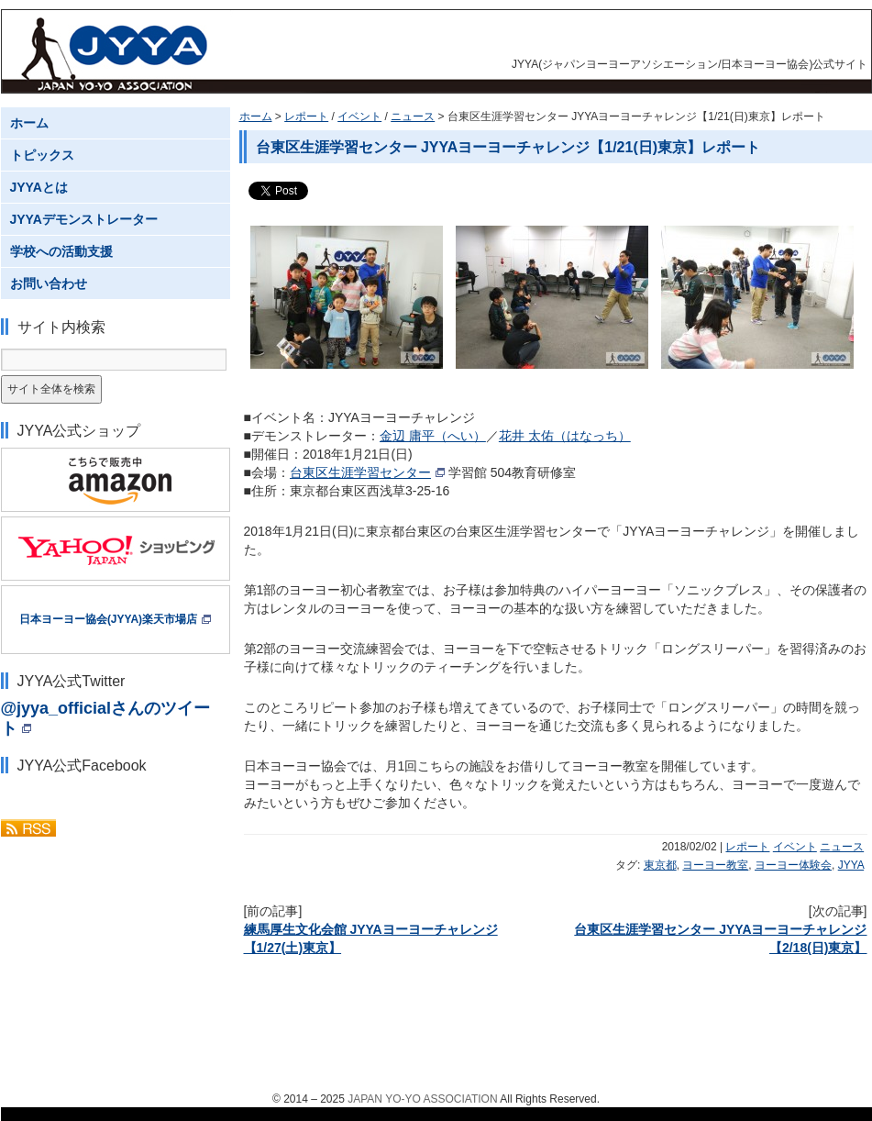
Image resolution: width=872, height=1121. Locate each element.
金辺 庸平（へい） (433, 435)
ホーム (255, 116)
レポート (306, 116)
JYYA (851, 865)
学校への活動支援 (61, 251)
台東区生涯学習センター (360, 472)
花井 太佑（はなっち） (565, 435)
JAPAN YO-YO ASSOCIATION (422, 1099)
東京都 (660, 865)
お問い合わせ (48, 283)
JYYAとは (39, 187)
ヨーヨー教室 (715, 865)
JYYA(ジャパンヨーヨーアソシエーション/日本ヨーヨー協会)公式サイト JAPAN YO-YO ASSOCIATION (116, 51)
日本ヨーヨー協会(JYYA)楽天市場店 (108, 619)
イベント (359, 116)
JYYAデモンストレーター (84, 219)
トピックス (42, 155)
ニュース (413, 116)
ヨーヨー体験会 (793, 865)
